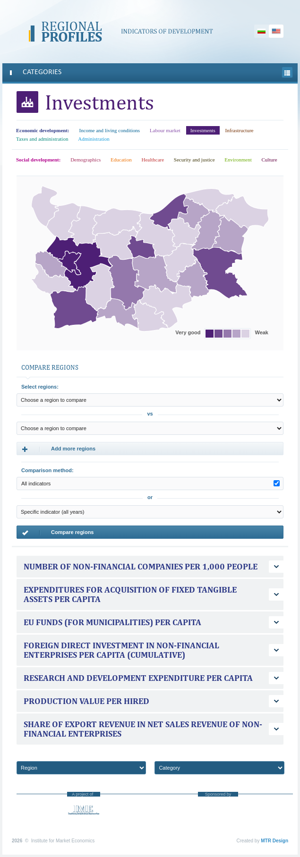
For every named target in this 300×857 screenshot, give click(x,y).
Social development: (38, 159)
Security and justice (194, 159)
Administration (94, 139)
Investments (202, 130)
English (276, 31)
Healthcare (152, 159)
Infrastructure (239, 130)
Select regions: (40, 387)
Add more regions (58, 449)
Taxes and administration (42, 139)
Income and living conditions (109, 130)
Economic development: (42, 130)
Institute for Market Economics (83, 810)
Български (261, 31)
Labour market (165, 130)
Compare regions (58, 532)
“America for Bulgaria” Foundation (218, 815)
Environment (237, 159)
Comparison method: (47, 470)
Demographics (85, 159)
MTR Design (274, 840)
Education (121, 159)
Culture (269, 159)
